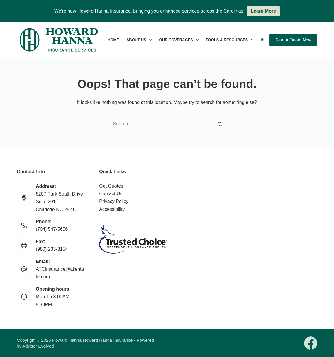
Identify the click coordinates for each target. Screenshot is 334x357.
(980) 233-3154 (52, 249)
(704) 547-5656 (52, 229)
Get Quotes (111, 185)
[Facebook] (310, 343)
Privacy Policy (113, 201)
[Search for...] (161, 124)
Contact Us (110, 193)
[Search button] (220, 124)
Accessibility (112, 209)
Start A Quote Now (293, 39)
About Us (140, 39)
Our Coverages (180, 39)
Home (113, 40)
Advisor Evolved (38, 345)
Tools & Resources (231, 39)
